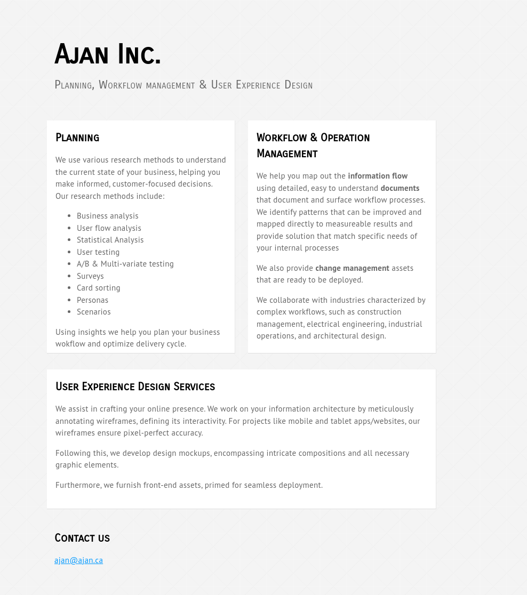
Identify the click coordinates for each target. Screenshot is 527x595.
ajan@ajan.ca (78, 560)
